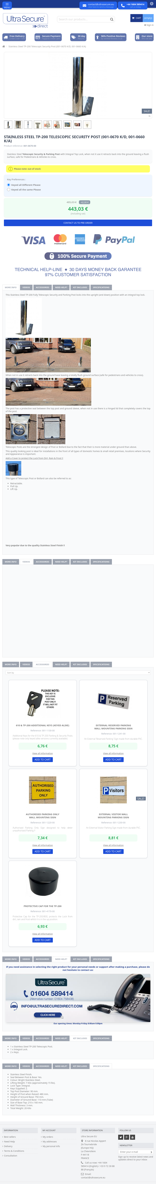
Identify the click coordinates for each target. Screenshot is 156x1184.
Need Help (9, 1141)
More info (11, 287)
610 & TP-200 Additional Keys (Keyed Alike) (42, 725)
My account (49, 1130)
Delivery (8, 1146)
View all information (42, 753)
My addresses (50, 1141)
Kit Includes (80, 287)
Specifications (101, 287)
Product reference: (13, 145)
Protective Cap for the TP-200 (43, 906)
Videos (26, 287)
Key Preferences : (16, 179)
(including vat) (78, 213)
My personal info (51, 1146)
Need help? (61, 287)
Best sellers (10, 1136)
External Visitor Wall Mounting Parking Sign (113, 816)
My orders (48, 1136)
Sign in (149, 24)
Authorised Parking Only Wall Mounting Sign (42, 816)
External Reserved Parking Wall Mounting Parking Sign (113, 727)
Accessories (42, 287)
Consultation (10, 1155)
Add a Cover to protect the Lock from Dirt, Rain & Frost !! (34, 458)
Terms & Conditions (14, 1151)
